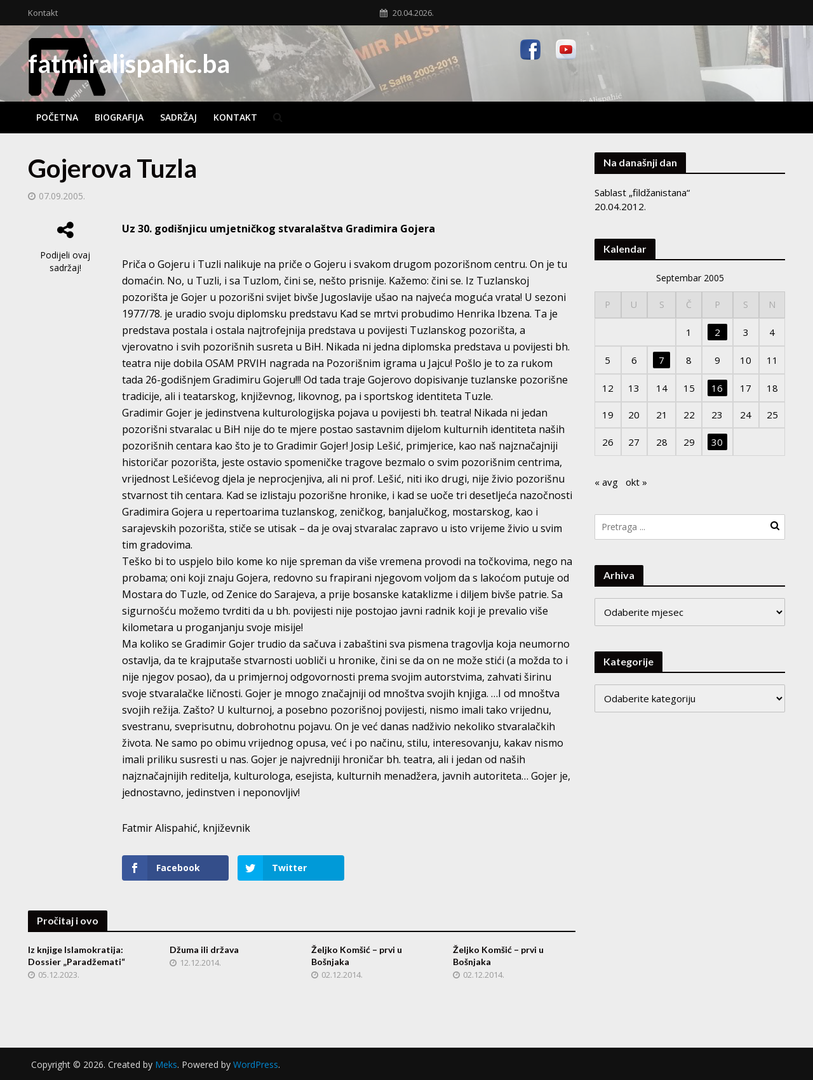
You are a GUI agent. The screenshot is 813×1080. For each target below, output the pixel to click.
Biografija (119, 117)
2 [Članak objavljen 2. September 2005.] (717, 332)
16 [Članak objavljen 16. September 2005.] (717, 388)
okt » (636, 482)
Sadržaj (178, 117)
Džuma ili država (204, 949)
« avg (606, 482)
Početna (57, 117)
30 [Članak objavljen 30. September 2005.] (717, 442)
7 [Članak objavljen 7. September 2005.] (661, 360)
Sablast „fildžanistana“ (642, 192)
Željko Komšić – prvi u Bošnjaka (356, 955)
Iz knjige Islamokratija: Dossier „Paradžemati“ (76, 955)
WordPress (255, 1064)
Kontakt (43, 12)
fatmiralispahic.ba (129, 63)
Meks (166, 1064)
